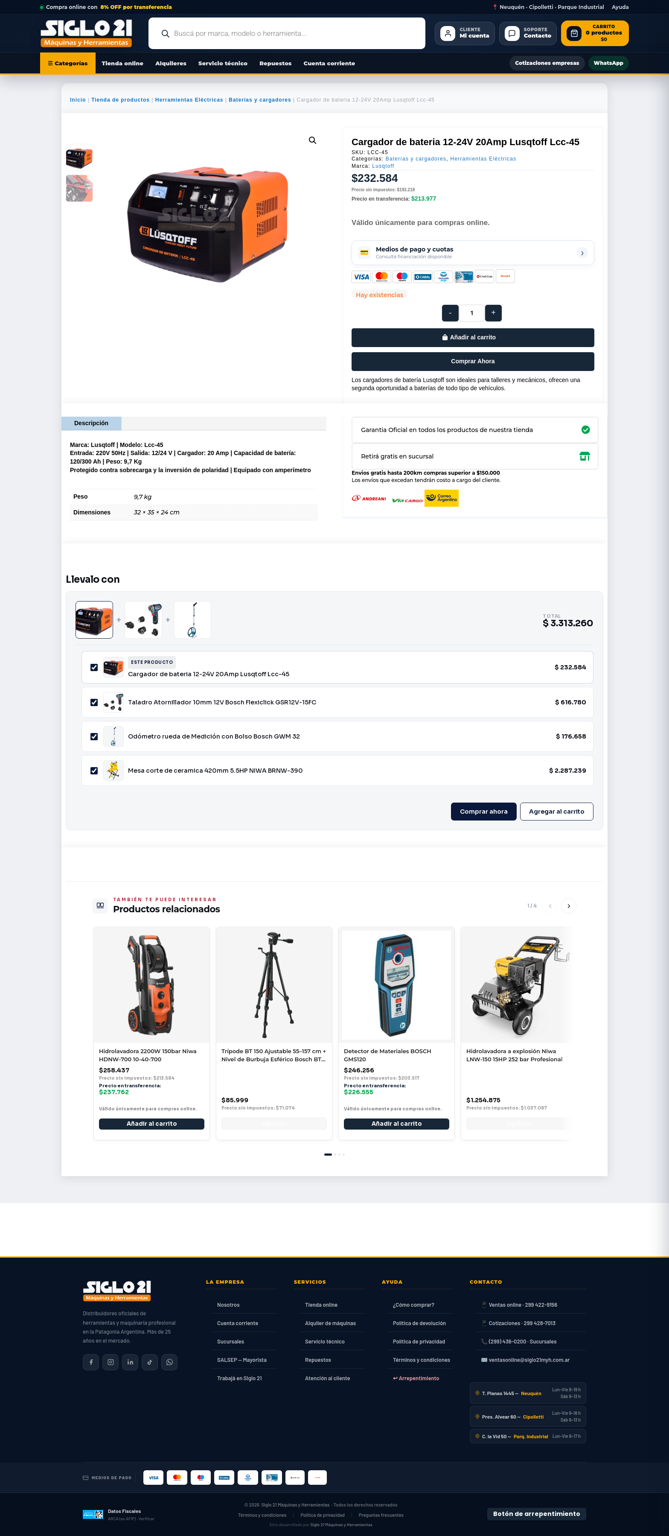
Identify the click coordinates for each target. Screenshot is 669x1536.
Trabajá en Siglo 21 (239, 1378)
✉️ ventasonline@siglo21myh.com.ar (525, 1359)
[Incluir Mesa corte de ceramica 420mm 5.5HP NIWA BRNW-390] (94, 770)
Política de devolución (419, 1323)
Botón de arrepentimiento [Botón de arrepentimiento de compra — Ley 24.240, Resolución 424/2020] (536, 1514)
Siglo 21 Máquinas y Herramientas (296, 1504)
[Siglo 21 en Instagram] (110, 1362)
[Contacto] (528, 33)
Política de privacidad (419, 1341)
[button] (312, 140)
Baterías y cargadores (260, 100)
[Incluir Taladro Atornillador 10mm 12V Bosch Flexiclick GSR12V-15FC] (94, 702)
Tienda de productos (120, 100)
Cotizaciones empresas (547, 63)
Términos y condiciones (421, 1359)
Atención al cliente (327, 1378)
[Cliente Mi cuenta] (464, 33)
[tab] (328, 1154)
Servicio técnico (222, 63)
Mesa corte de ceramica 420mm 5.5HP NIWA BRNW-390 (215, 770)
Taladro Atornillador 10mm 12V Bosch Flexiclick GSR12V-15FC (222, 702)
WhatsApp (608, 63)
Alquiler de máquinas (330, 1323)
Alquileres (170, 63)
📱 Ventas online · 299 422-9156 (519, 1304)
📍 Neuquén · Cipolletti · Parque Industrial (548, 7)
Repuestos (275, 63)
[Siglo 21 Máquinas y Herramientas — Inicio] (117, 1291)
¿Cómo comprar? (413, 1304)
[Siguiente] (568, 906)
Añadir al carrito (473, 337)
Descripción (91, 423)
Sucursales (230, 1341)
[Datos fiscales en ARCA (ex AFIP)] (118, 1514)
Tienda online (123, 63)
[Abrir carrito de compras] (595, 33)
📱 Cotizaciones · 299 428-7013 (518, 1323)
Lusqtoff (383, 166)
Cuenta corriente (329, 63)
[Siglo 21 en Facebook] (91, 1362)
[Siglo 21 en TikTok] (150, 1362)
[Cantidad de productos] (472, 313)
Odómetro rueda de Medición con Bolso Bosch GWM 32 (214, 736)
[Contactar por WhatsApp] (169, 1362)
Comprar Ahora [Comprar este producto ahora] (472, 361)
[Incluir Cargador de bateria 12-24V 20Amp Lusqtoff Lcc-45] (94, 667)
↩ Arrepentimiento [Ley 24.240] (416, 1378)
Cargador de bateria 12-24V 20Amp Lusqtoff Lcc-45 (208, 674)
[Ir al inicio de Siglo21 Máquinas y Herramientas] (89, 33)
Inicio (78, 100)
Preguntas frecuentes (381, 1515)
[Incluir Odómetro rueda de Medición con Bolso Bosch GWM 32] (94, 736)
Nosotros (228, 1304)
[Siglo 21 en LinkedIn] (130, 1362)
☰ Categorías (68, 63)
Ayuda (620, 7)
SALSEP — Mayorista (242, 1359)
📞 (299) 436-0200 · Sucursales (518, 1341)
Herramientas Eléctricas (189, 100)
